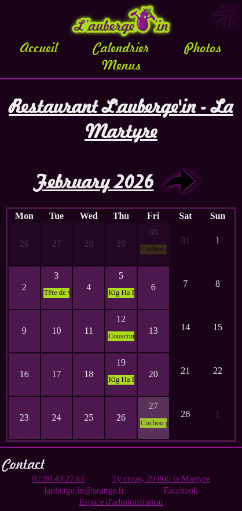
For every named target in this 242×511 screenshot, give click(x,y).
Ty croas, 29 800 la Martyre (161, 478)
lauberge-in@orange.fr (84, 490)
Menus (121, 65)
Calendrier (121, 47)
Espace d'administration (121, 501)
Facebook (180, 490)
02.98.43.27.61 (58, 478)
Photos (203, 47)
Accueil (39, 47)
